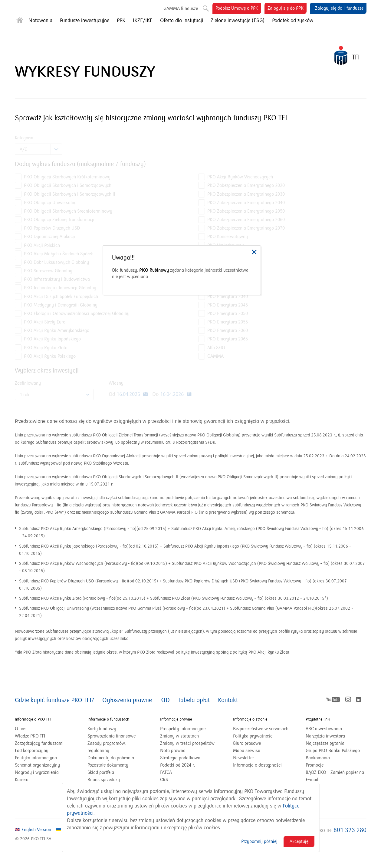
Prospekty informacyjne (182, 728)
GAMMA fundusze (180, 8)
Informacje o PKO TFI (33, 719)
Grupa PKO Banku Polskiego (336, 750)
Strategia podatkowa (180, 758)
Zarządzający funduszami (39, 743)
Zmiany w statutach (187, 736)
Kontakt (228, 700)
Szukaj (205, 7)
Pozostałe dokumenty (107, 765)
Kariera (21, 779)
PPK (121, 21)
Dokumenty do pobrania (110, 758)
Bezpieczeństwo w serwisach (260, 728)
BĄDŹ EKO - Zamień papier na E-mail (335, 776)
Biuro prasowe (247, 743)
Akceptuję (299, 841)
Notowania (40, 21)
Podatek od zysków (292, 21)
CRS (164, 779)
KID (165, 700)
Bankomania (325, 757)
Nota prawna (173, 750)
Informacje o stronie (250, 719)
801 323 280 (349, 830)
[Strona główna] (20, 21)
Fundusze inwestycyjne (84, 21)
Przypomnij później (259, 841)
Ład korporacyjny (31, 750)
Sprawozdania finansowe (111, 736)
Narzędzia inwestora (325, 736)
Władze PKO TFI (30, 736)
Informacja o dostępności (257, 765)
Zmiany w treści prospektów (190, 743)
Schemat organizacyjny (37, 765)
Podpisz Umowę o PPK (238, 9)
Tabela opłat (194, 700)
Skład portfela (108, 772)
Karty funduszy (101, 728)
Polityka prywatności (253, 736)
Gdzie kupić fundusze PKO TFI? (54, 700)
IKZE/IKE (143, 21)
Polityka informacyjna (36, 758)
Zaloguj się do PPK (287, 9)
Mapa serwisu (246, 750)
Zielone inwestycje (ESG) (237, 21)
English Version (33, 829)
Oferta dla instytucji (181, 21)
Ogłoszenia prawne (127, 700)
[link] (254, 252)
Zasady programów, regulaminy (106, 747)
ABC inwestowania (324, 728)
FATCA (166, 772)
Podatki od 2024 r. (185, 765)
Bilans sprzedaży (103, 779)
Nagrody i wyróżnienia (37, 772)
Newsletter (243, 758)
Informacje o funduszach (108, 719)
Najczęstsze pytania (325, 743)
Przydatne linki (318, 719)
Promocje (315, 765)
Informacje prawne (176, 719)
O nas (20, 728)
